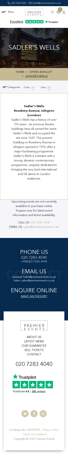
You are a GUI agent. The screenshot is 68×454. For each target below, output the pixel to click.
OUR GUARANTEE (34, 346)
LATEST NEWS (34, 341)
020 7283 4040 (17, 3)
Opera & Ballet (40, 72)
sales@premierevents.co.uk (41, 227)
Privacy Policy (50, 430)
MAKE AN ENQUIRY (34, 296)
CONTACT (34, 354)
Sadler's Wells (36, 76)
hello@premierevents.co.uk (45, 3)
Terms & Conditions (35, 434)
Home (20, 72)
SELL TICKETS (34, 350)
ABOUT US (34, 337)
